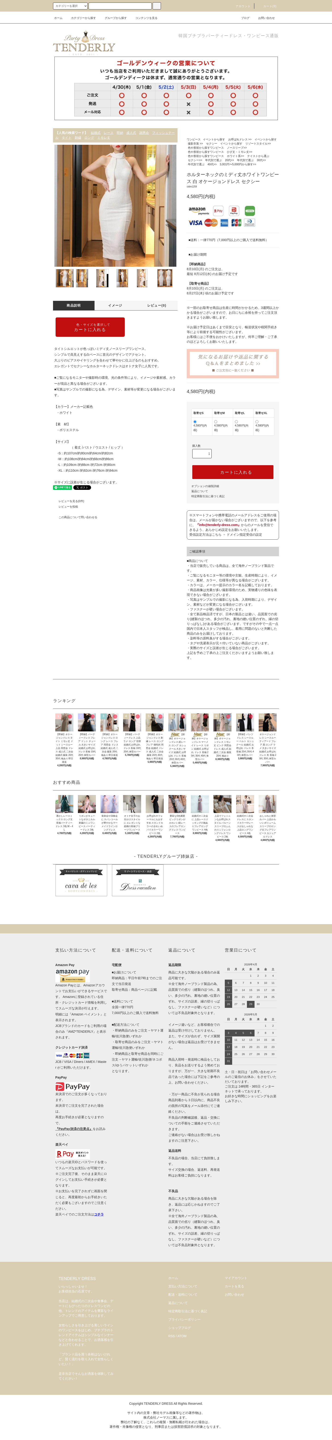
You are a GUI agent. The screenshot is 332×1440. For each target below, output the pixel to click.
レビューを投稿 (65, 506)
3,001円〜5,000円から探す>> (238, 164)
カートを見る (234, 1286)
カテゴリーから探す (80, 18)
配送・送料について (182, 1294)
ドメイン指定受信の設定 (244, 534)
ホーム (58, 18)
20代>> (229, 160)
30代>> (261, 160)
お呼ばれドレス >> (240, 139)
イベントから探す (214, 139)
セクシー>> (195, 160)
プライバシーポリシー (184, 1319)
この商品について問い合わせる (75, 517)
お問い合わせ (264, 18)
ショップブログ (179, 1328)
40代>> (212, 164)
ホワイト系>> (235, 156)
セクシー (211, 143)
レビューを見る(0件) (68, 501)
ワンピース (194, 139)
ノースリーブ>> (237, 147)
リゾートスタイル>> (258, 143)
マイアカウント (236, 1278)
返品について (199, 491)
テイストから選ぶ (258, 156)
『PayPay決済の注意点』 (74, 1129)
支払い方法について (182, 1286)
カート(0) (267, 6)
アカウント (240, 6)
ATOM (182, 1336)
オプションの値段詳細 (205, 486)
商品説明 (74, 305)
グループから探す (113, 18)
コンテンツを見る (143, 18)
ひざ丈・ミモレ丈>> (239, 152)
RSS (171, 1336)
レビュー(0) (156, 305)
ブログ (242, 18)
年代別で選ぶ (213, 160)
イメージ (115, 305)
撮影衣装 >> (195, 143)
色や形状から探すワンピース (206, 147)
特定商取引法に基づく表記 (208, 496)
